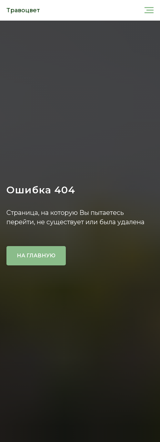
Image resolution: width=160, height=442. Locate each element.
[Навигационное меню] (149, 10)
